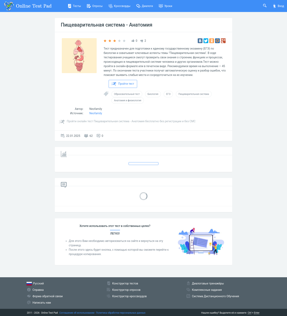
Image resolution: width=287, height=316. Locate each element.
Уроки (165, 6)
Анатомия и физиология (127, 100)
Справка (38, 289)
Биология (153, 94)
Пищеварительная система (193, 94)
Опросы (95, 6)
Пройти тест (122, 83)
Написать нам (41, 302)
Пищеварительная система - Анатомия (106, 25)
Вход (278, 6)
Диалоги (144, 6)
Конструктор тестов (125, 283)
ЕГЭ (168, 94)
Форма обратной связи (47, 296)
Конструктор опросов (126, 289)
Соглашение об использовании (76, 312)
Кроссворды (119, 6)
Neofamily (95, 108)
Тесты (74, 6)
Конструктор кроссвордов (129, 296)
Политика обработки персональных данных (120, 312)
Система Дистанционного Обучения (215, 296)
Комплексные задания (207, 289)
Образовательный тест (127, 94)
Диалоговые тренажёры (208, 283)
